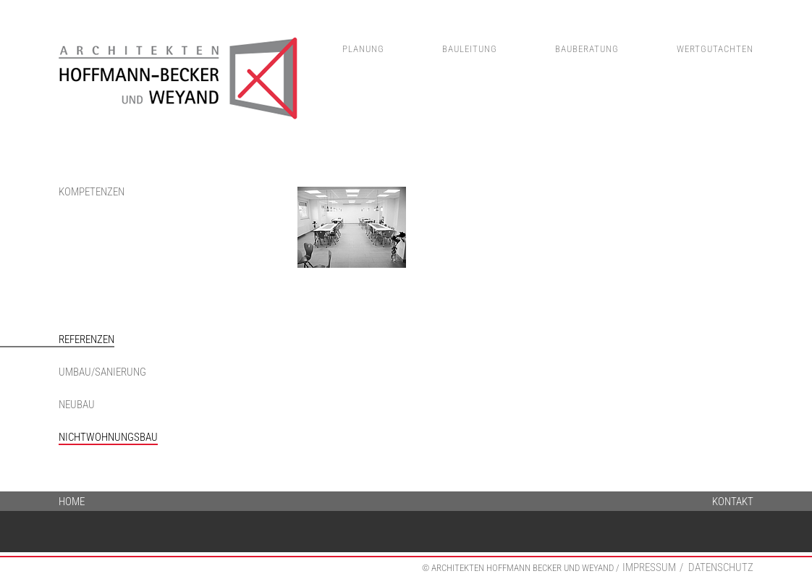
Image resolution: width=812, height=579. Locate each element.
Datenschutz (720, 567)
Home (72, 500)
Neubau (77, 404)
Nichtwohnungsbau (108, 437)
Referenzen (86, 339)
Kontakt (732, 500)
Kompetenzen (91, 191)
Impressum (649, 567)
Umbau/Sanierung (102, 372)
